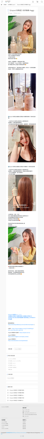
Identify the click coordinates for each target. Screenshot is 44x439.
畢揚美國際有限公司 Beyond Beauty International (16, 432)
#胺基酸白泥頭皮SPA (27, 316)
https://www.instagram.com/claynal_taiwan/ (18, 336)
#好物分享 (32, 317)
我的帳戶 (24, 421)
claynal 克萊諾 (18, 349)
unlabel (3, 426)
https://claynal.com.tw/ (24, 332)
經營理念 (24, 423)
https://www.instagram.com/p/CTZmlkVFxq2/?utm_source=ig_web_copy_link (21, 329)
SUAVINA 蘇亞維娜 (5, 425)
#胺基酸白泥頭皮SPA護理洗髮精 (15, 316)
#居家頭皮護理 (20, 317)
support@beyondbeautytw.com (30, 412)
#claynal (10, 314)
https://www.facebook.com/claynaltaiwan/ (18, 340)
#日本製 (10, 317)
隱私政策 (24, 425)
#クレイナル (19, 314)
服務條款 (24, 428)
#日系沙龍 (14, 317)
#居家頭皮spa (27, 317)
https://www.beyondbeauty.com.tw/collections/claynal (20, 324)
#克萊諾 (14, 314)
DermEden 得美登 (5, 423)
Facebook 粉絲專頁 (5, 406)
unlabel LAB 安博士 (5, 428)
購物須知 (24, 426)
